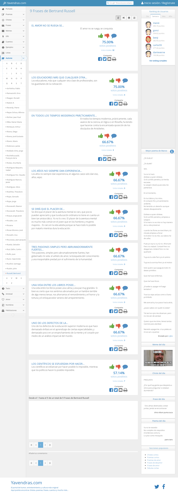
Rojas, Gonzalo (12, 196)
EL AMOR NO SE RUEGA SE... (48, 25)
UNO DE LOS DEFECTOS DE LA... (50, 323)
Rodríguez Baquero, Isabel (14, 168)
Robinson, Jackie (13, 146)
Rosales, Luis (11, 220)
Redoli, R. (10, 103)
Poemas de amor (154, 460)
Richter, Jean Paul (13, 117)
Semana (155, 16)
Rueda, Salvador (13, 244)
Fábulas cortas (153, 468)
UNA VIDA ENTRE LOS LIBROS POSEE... (54, 285)
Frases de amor (153, 465)
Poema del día (158, 421)
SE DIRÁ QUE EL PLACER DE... (48, 209)
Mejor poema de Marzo (156, 150)
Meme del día (159, 344)
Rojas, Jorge (11, 201)
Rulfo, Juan (10, 254)
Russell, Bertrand (13, 273)
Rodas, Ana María (13, 163)
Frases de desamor (154, 462)
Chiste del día (159, 373)
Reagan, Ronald (12, 98)
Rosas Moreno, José (14, 230)
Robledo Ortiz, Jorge (14, 151)
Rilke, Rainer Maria (14, 122)
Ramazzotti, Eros (13, 93)
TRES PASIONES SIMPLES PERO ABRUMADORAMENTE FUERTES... (62, 248)
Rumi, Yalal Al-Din (13, 259)
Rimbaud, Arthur (13, 127)
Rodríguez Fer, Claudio (15, 175)
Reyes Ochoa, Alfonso (15, 112)
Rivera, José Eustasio (14, 136)
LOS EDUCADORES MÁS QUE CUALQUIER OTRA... (59, 77)
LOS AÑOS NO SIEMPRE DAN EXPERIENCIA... (57, 170)
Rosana (9, 225)
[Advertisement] (55, 47)
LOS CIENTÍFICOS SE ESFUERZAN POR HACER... (58, 363)
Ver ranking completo (158, 60)
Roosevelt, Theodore (15, 211)
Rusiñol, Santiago (13, 263)
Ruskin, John (11, 268)
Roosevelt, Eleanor (14, 206)
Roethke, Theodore (14, 192)
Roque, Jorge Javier (14, 215)
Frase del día (159, 399)
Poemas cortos (153, 457)
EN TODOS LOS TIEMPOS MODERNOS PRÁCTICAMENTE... (64, 115)
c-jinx (170, 336)
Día (147, 16)
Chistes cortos (152, 455)
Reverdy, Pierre (12, 107)
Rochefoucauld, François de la (12, 156)
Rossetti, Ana (11, 235)
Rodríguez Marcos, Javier (14, 180)
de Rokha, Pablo (13, 88)
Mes (163, 16)
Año (170, 16)
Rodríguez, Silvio (13, 187)
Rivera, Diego (11, 131)
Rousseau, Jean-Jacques (16, 239)
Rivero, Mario (12, 141)
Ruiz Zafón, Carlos (13, 249)
